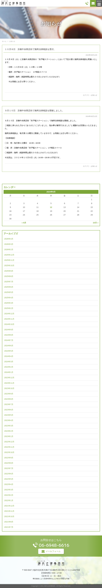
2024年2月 (8, 367)
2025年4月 (8, 298)
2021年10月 (9, 516)
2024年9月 (8, 330)
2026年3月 (8, 244)
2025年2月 (8, 308)
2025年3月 (8, 303)
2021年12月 (9, 506)
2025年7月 (8, 282)
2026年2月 (8, 249)
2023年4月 (8, 420)
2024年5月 (8, 351)
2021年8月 (8, 522)
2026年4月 (8, 239)
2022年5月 (8, 479)
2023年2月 (8, 431)
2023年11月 (9, 383)
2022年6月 (8, 474)
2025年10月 (9, 265)
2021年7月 (8, 527)
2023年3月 (8, 426)
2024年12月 (9, 314)
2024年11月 (9, 319)
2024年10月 (9, 324)
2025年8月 (8, 276)
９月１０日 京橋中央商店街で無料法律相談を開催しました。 (34, 110)
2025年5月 (8, 292)
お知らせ (94, 95)
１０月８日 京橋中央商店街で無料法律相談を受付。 (30, 49)
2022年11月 (9, 447)
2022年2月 (8, 495)
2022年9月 (8, 458)
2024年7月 (8, 340)
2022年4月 (8, 484)
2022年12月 (9, 442)
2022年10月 (9, 452)
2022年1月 (8, 500)
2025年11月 (9, 260)
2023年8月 (8, 399)
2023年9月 (8, 394)
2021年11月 (9, 511)
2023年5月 (8, 415)
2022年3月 (8, 490)
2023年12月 (9, 377)
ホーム (4, 41)
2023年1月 (8, 436)
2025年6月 (8, 287)
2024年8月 (8, 335)
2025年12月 (9, 255)
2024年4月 (8, 356)
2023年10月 (9, 388)
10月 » (95, 223)
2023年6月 (8, 410)
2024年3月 (8, 362)
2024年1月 (8, 372)
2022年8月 (8, 463)
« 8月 (24, 223)
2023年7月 (8, 404)
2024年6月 (8, 346)
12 (51, 207)
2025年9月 (8, 271)
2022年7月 (8, 468)
